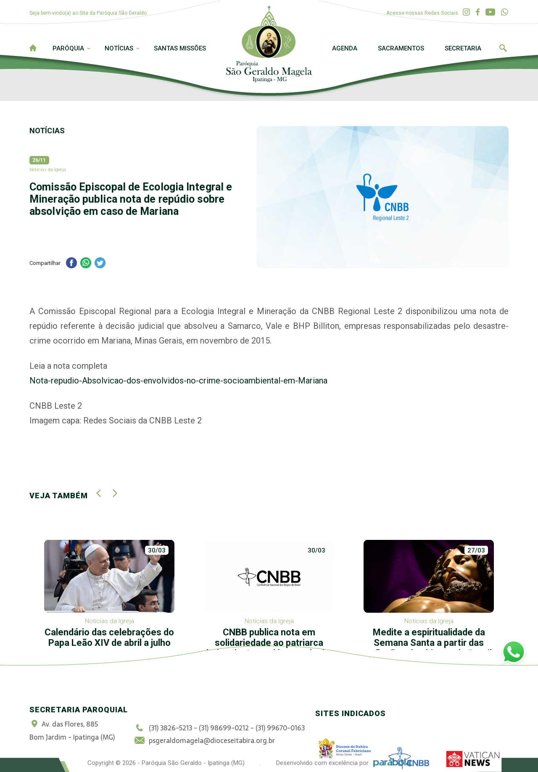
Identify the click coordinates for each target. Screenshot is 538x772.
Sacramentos (401, 48)
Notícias (119, 48)
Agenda (344, 48)
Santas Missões (180, 48)
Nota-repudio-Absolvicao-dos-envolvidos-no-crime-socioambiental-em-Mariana (178, 380)
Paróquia (68, 48)
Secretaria (463, 48)
